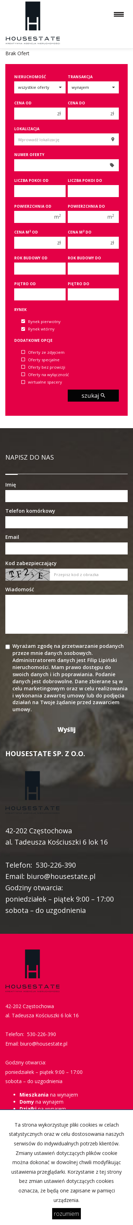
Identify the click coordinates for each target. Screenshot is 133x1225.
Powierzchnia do (86, 206)
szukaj (93, 395)
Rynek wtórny (38, 329)
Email (12, 537)
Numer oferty (29, 154)
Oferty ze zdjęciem (43, 352)
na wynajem (49, 1094)
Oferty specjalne (40, 359)
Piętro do (78, 283)
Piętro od (25, 283)
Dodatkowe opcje (33, 340)
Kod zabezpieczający (31, 563)
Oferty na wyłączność (45, 374)
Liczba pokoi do (85, 180)
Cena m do (80, 232)
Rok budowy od (31, 257)
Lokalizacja (26, 128)
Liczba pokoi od (31, 180)
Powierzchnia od (32, 206)
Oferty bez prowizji (43, 367)
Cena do (76, 102)
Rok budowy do (84, 257)
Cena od (23, 102)
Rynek (20, 309)
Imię (10, 484)
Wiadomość (19, 589)
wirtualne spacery (41, 382)
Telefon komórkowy (30, 510)
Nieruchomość (30, 76)
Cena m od (26, 232)
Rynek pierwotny (41, 321)
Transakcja (80, 76)
